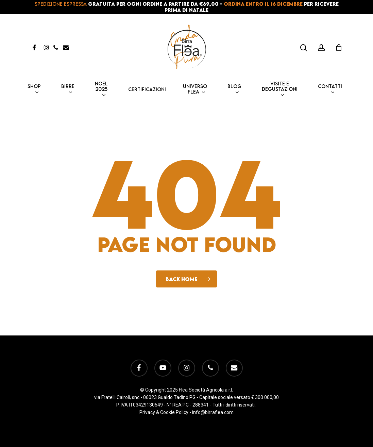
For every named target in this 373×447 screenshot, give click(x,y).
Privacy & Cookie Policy (163, 412)
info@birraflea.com (213, 412)
